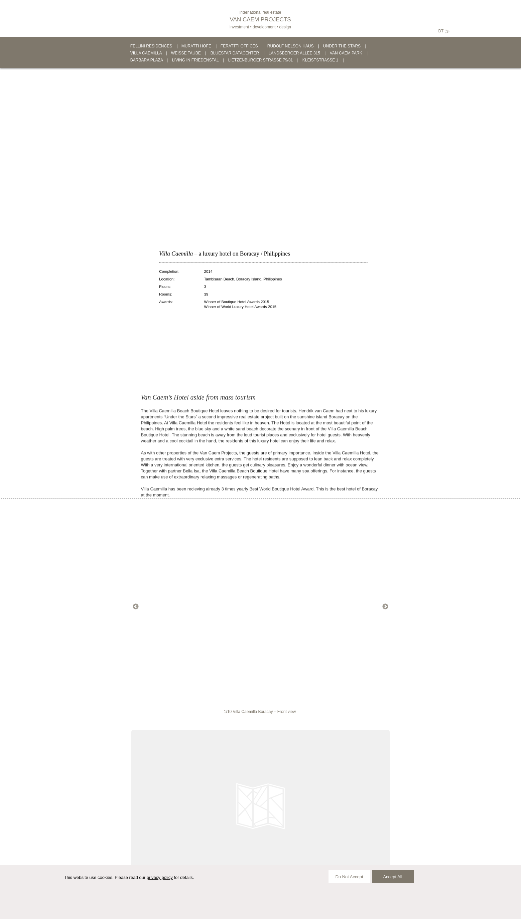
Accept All (392, 876)
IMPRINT (214, 905)
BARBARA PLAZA (146, 60)
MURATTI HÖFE (196, 46)
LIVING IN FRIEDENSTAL (195, 60)
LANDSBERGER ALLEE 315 (294, 53)
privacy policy (160, 877)
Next (385, 606)
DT (440, 31)
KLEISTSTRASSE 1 (320, 60)
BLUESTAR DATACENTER (235, 53)
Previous (135, 606)
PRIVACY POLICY (245, 905)
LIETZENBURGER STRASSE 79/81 (260, 60)
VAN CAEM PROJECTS (260, 19)
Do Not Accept (349, 876)
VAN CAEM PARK (346, 53)
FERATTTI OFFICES (239, 46)
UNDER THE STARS (342, 46)
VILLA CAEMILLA (146, 53)
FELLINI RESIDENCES (151, 46)
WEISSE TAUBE (186, 53)
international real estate (260, 12)
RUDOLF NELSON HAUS (290, 46)
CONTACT (188, 905)
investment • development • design (260, 27)
